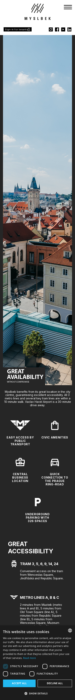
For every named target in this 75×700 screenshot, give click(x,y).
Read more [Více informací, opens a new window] (29, 658)
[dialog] (37, 662)
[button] (37, 693)
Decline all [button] (55, 683)
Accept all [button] (19, 683)
